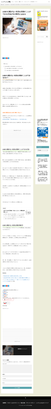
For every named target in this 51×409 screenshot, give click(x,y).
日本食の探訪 (5, 305)
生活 (8, 16)
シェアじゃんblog (5, 1)
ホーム (12, 1)
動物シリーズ (21, 1)
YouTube (16, 1)
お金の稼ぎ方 (7, 4)
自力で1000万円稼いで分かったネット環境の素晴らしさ (14, 211)
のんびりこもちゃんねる (42, 11)
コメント (4, 363)
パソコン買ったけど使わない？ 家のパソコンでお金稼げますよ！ (16, 279)
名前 (4, 374)
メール (4, 378)
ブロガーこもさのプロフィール (13, 402)
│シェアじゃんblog (41, 155)
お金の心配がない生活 (13, 16)
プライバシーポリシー (30, 402)
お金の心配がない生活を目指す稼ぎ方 (11, 70)
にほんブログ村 (5, 292)
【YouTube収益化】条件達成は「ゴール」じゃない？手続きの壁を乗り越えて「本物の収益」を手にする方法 (42, 179)
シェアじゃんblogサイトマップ (42, 402)
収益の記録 (23, 402)
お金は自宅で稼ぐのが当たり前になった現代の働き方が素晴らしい (16, 277)
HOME (3, 4)
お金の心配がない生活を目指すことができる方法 (13, 68)
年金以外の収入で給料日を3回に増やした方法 (12, 275)
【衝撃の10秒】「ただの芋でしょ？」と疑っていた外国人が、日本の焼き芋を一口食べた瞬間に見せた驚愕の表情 (42, 173)
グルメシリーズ (26, 1)
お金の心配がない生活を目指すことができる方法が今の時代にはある (21, 4)
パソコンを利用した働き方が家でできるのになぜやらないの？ (42, 119)
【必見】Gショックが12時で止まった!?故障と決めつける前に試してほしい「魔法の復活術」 (42, 161)
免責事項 (4, 402)
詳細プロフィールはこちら (42, 17)
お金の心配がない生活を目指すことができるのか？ (13, 66)
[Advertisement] (17, 47)
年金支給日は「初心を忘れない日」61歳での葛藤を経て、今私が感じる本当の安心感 (42, 167)
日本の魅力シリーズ (33, 1)
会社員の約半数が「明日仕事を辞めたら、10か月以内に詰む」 (15, 119)
